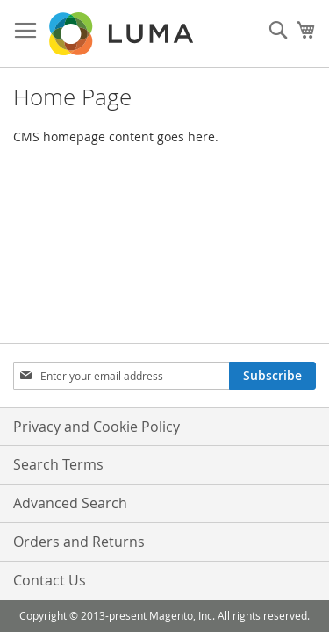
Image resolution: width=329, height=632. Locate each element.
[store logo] (122, 33)
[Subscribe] (272, 376)
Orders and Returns (79, 541)
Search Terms (58, 464)
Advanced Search (70, 503)
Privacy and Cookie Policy (96, 426)
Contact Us (49, 580)
